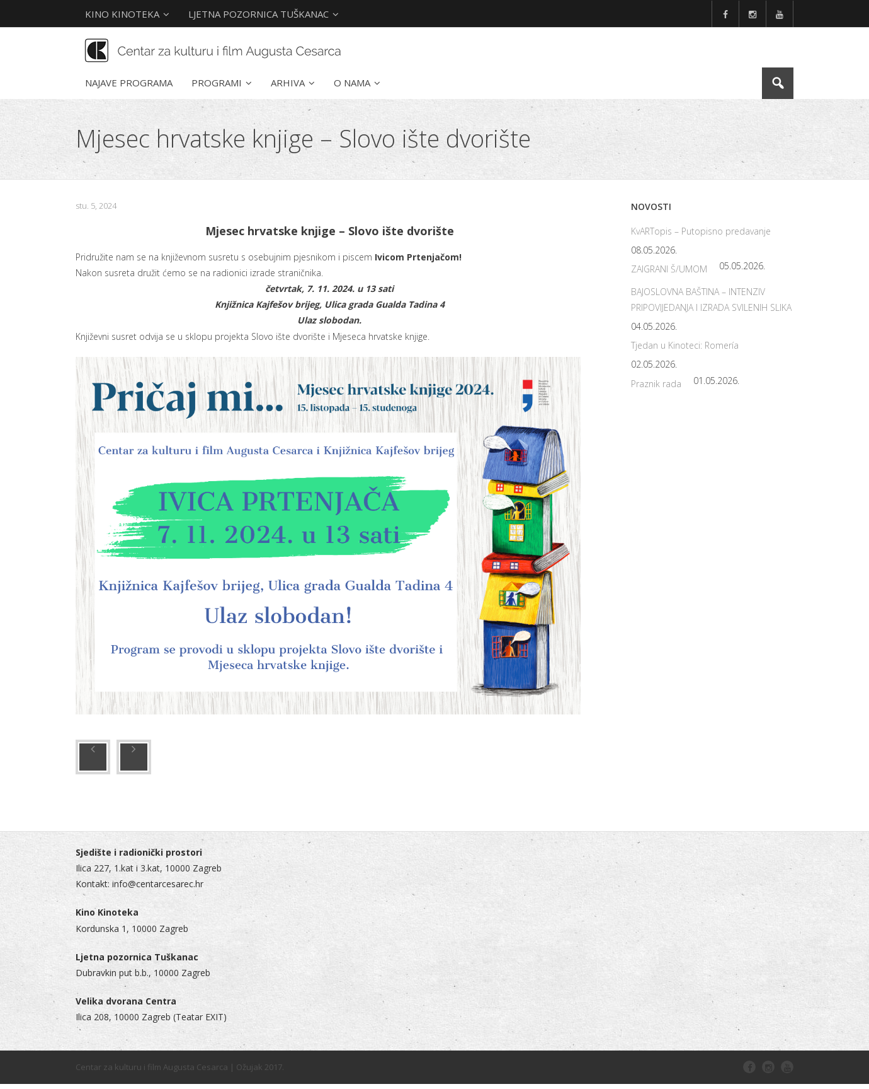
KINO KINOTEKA (122, 14)
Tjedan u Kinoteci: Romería (685, 350)
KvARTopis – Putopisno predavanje (701, 236)
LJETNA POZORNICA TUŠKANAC (258, 14)
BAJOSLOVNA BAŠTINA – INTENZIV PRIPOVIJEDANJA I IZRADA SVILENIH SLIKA (711, 304)
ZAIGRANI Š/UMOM (669, 274)
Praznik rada (656, 388)
